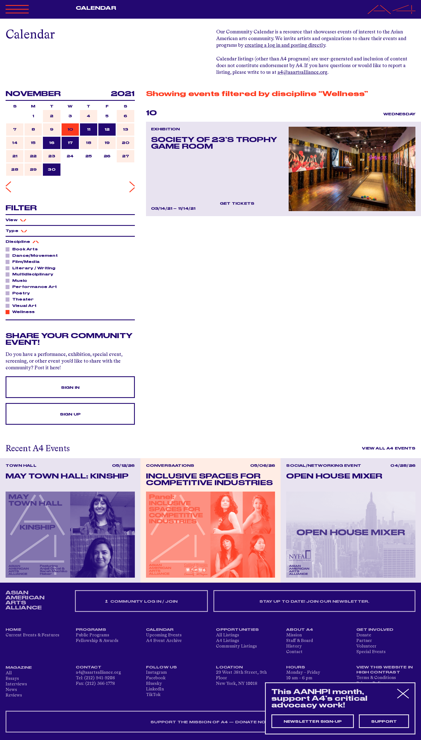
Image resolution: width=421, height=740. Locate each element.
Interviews (16, 684)
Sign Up (70, 414)
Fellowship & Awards (97, 641)
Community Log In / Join (141, 602)
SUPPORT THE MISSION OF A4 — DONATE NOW (210, 722)
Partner (364, 641)
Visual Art (23, 305)
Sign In (70, 387)
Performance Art (33, 286)
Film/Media (24, 261)
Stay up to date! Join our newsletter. (314, 601)
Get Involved (374, 629)
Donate (363, 635)
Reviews (14, 695)
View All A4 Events (388, 448)
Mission (294, 635)
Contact (294, 652)
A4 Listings (227, 641)
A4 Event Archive (164, 641)
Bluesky (154, 684)
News (11, 690)
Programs (91, 629)
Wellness (22, 311)
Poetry (19, 293)
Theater (21, 299)
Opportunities (237, 629)
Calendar (96, 8)
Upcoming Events (164, 635)
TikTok (153, 695)
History (294, 646)
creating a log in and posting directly (285, 45)
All (9, 673)
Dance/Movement (33, 255)
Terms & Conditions (376, 678)
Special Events (371, 652)
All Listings (227, 635)
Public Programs (92, 635)
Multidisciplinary (31, 274)
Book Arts (23, 249)
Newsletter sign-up (313, 721)
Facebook (156, 678)
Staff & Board (299, 641)
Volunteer (366, 646)
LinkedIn (155, 689)
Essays (12, 678)
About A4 (299, 629)
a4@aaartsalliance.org (302, 72)
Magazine (19, 667)
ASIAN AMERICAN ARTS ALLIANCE (25, 600)
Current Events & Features (32, 635)
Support (384, 721)
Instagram (156, 672)
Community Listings (236, 646)
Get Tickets (237, 203)
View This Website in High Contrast (384, 670)
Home (13, 629)
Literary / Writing (32, 268)
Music (18, 280)
